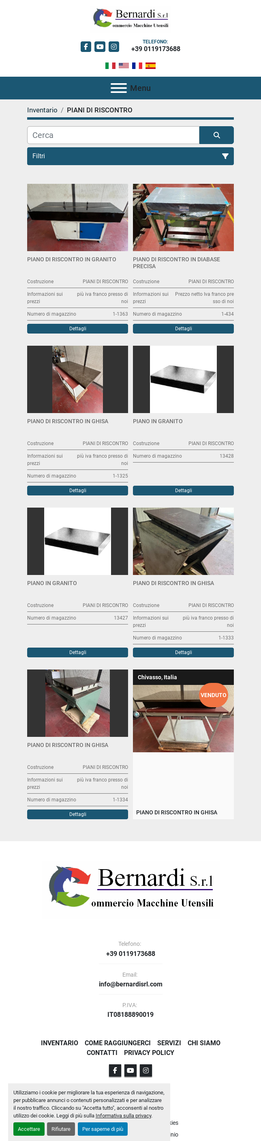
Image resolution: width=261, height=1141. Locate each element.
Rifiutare (61, 1129)
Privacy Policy (149, 1053)
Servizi (169, 1043)
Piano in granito (158, 421)
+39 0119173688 (155, 49)
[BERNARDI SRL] (131, 890)
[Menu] (119, 88)
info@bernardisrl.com (131, 984)
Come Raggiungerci (118, 1043)
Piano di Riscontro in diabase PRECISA (176, 262)
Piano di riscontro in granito (71, 259)
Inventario (59, 1043)
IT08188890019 (130, 1015)
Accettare (29, 1129)
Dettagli (77, 329)
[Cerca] (113, 135)
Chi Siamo (204, 1043)
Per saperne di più (102, 1129)
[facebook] (86, 46)
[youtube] (99, 46)
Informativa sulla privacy (123, 1116)
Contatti (102, 1053)
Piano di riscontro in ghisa (67, 421)
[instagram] (114, 46)
